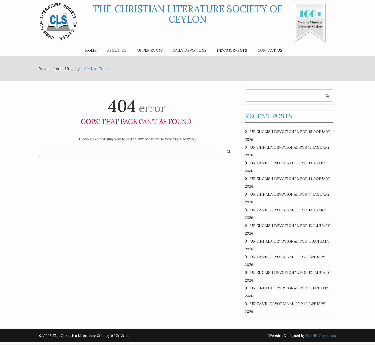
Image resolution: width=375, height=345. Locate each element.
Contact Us (270, 50)
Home (91, 50)
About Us (117, 50)
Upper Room (149, 50)
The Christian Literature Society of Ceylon (187, 14)
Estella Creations (321, 335)
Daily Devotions (189, 50)
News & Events (232, 50)
